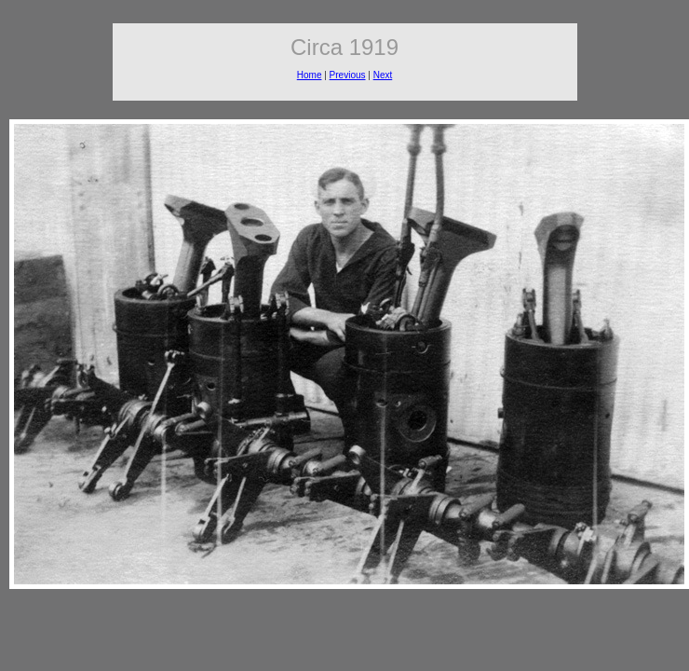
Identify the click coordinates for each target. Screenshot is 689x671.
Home (309, 75)
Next (383, 75)
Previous (348, 75)
